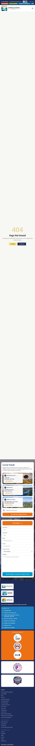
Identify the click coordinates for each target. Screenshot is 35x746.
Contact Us (21, 244)
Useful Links (3, 712)
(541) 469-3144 (4, 1)
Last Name (5, 532)
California (3, 733)
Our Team (3, 708)
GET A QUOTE (5, 3)
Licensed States (4, 702)
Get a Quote (3, 723)
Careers (3, 697)
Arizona (2, 731)
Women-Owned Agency (6, 717)
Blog (2, 695)
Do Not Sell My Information (7, 727)
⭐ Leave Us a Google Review (17, 514)
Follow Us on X (6, 625)
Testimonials (3, 710)
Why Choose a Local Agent (7, 715)
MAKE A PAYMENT (13, 3)
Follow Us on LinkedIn (8, 627)
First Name (5, 527)
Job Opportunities (5, 701)
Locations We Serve (5, 704)
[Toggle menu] (32, 8)
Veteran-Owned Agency (6, 713)
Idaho (2, 735)
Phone (4, 543)
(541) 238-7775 (8, 493)
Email (4, 538)
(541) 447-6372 (8, 505)
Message (4, 554)
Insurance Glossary (5, 699)
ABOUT (3, 689)
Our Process (4, 706)
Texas (2, 739)
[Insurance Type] (17, 551)
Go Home (13, 244)
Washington (3, 740)
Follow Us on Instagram (8, 623)
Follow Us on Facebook (8, 620)
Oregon (2, 737)
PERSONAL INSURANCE (7, 744)
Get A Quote (17, 523)
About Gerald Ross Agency (7, 692)
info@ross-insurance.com (15, 1)
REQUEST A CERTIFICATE (24, 3)
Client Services (4, 721)
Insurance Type (6, 549)
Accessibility (3, 693)
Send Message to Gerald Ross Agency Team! (17, 574)
